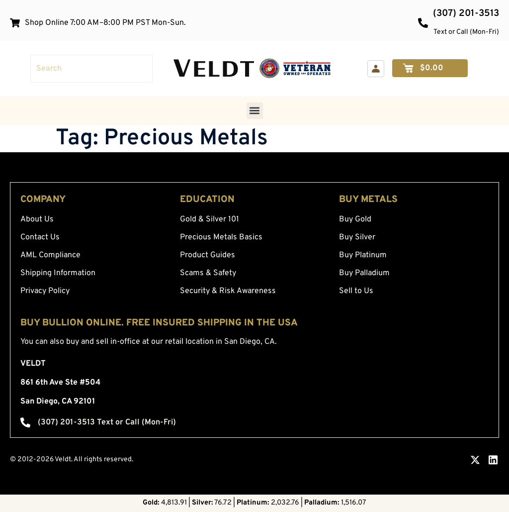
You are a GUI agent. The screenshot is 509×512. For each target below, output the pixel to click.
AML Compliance (50, 255)
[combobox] (91, 69)
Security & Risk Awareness (228, 291)
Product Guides (207, 255)
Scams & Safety (208, 273)
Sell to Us (356, 291)
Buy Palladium (364, 273)
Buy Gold (355, 219)
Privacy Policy (45, 291)
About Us (37, 219)
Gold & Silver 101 (209, 219)
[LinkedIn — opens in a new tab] (493, 460)
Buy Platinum (363, 255)
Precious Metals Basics (221, 237)
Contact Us (40, 237)
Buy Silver (357, 237)
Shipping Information (57, 273)
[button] (255, 110)
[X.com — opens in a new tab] (475, 460)
